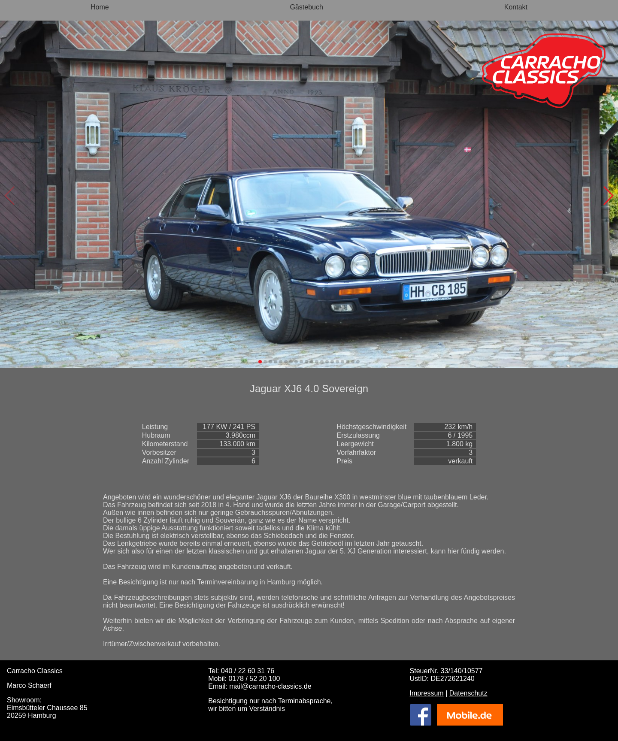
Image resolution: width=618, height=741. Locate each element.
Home (100, 7)
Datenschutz (468, 693)
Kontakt (515, 7)
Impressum (427, 693)
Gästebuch (306, 7)
